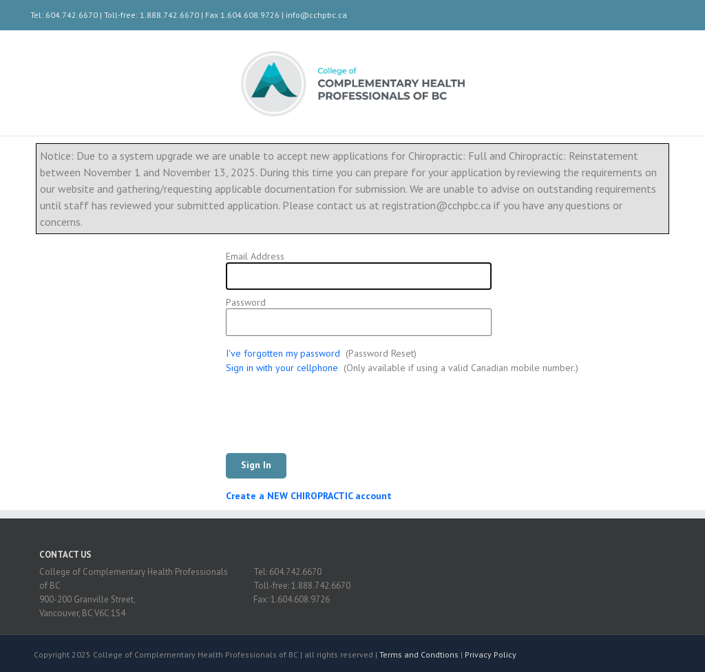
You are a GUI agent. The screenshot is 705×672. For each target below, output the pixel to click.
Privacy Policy (490, 654)
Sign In (256, 465)
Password (246, 302)
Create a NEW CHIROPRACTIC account (309, 496)
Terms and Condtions (419, 654)
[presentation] (330, 419)
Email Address (255, 256)
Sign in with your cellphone (282, 367)
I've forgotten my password (283, 353)
